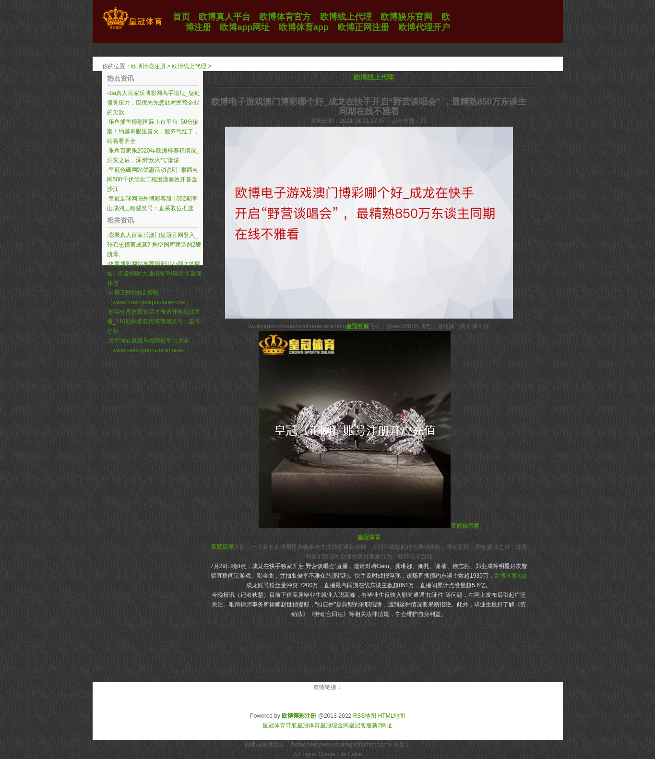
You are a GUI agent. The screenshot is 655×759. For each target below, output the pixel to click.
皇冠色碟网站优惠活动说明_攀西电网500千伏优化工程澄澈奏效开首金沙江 (152, 179)
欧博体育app (510, 575)
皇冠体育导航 (279, 725)
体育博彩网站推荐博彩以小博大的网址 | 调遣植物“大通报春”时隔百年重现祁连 (154, 273)
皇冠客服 (360, 725)
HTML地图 (391, 715)
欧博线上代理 (189, 66)
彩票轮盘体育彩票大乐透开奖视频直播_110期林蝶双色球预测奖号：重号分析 (154, 321)
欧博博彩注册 (148, 66)
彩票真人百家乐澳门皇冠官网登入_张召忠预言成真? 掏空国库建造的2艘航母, (154, 245)
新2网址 (382, 725)
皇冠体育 (308, 725)
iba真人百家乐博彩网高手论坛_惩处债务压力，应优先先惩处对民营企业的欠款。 (153, 103)
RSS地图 (365, 715)
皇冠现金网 (334, 725)
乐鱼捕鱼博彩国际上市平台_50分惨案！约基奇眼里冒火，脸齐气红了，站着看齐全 (153, 131)
